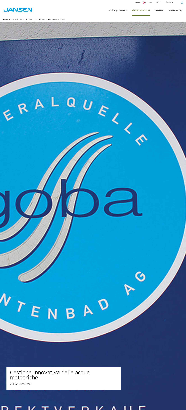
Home (137, 3)
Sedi (159, 3)
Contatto (169, 3)
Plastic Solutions (141, 10)
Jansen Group (175, 10)
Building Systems (117, 10)
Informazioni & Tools (36, 20)
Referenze (52, 20)
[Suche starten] (181, 3)
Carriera (159, 10)
